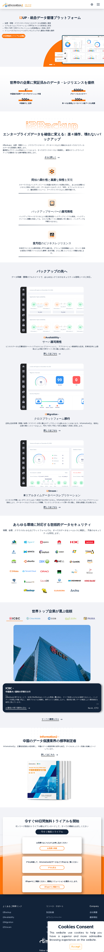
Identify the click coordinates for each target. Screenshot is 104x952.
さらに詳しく (50, 157)
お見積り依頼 (52, 848)
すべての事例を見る (50, 719)
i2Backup (7, 912)
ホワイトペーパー (54, 917)
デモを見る (52, 867)
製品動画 (50, 912)
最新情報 (93, 917)
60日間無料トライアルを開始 (14, 36)
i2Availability (8, 917)
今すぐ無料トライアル (52, 832)
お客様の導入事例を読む (16, 708)
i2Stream (7, 927)
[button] (92, 4)
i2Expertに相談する (52, 887)
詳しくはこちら (50, 354)
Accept (75, 946)
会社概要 (93, 912)
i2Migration (8, 922)
